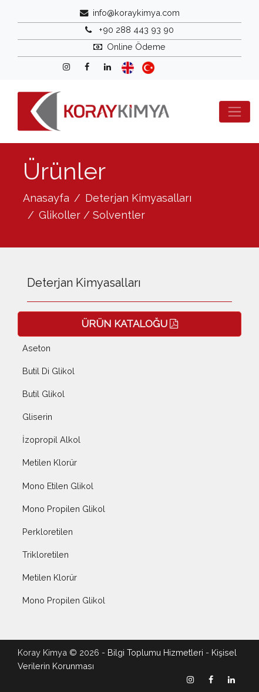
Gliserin (37, 417)
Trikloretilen (45, 554)
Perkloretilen (47, 532)
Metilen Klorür (49, 462)
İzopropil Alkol (51, 440)
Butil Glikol (43, 394)
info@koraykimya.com (136, 13)
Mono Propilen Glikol (63, 509)
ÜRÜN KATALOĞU (130, 324)
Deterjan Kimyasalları (138, 198)
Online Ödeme (136, 47)
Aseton (36, 348)
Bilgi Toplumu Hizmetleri (155, 652)
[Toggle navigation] (234, 112)
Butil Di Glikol (48, 371)
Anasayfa (46, 198)
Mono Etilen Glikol (57, 486)
